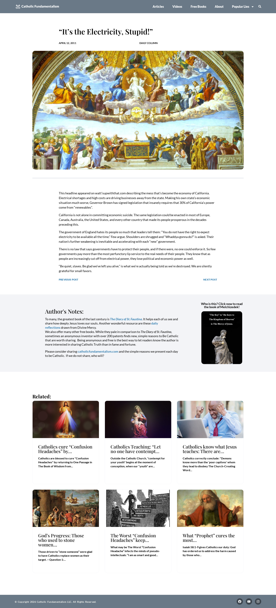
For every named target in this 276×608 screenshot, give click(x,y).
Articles (158, 6)
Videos (177, 6)
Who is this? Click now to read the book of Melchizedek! (222, 305)
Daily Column (148, 43)
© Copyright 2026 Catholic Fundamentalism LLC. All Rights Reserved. (55, 601)
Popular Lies (243, 6)
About (219, 6)
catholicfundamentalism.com (98, 351)
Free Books (198, 6)
